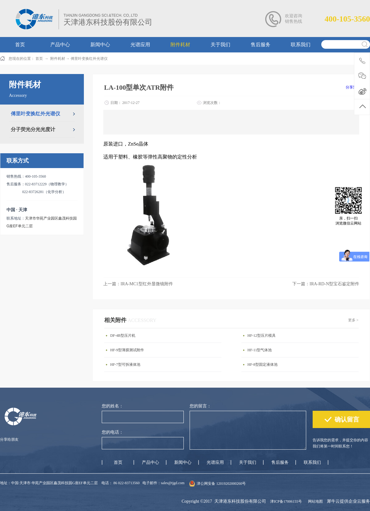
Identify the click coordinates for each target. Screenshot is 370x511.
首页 (118, 462)
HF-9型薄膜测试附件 (127, 350)
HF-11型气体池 (260, 350)
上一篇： (138, 284)
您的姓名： (112, 406)
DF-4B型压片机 (122, 335)
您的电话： (112, 432)
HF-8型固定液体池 (263, 364)
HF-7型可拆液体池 (125, 364)
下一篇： (325, 284)
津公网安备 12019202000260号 (221, 483)
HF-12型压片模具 (262, 335)
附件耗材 (57, 58)
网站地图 (314, 501)
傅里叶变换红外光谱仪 (89, 58)
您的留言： (200, 406)
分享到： (353, 87)
